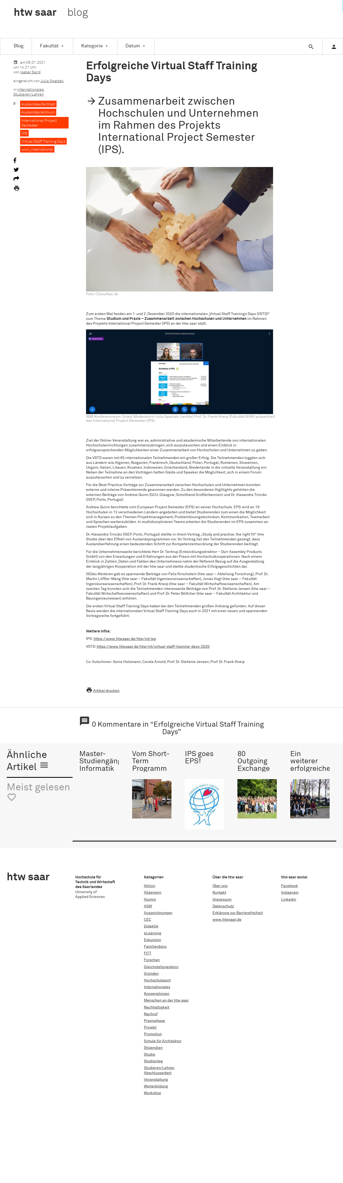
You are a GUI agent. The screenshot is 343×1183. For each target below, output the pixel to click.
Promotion (153, 1034)
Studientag (153, 1061)
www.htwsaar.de (226, 920)
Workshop (152, 1093)
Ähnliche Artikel (28, 761)
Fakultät (49, 46)
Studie (149, 1054)
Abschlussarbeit (158, 1073)
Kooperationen (156, 994)
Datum (132, 46)
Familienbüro (155, 947)
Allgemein (152, 892)
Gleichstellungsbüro (161, 967)
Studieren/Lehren (28, 94)
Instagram (290, 892)
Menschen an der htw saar (166, 1000)
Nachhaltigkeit (156, 1007)
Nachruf (151, 1014)
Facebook (289, 886)
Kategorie (92, 46)
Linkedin (288, 899)
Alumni (150, 899)
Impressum (222, 899)
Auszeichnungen (158, 913)
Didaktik (151, 926)
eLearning (152, 933)
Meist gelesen (38, 792)
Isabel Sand (30, 72)
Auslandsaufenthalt (38, 104)
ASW (148, 906)
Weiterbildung (156, 1086)
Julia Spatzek (52, 81)
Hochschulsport (157, 980)
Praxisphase (154, 1021)
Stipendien (153, 1048)
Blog (19, 46)
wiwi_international (37, 149)
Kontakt (219, 892)
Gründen (151, 974)
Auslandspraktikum (38, 112)
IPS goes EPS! (199, 757)
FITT (147, 953)
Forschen (152, 960)
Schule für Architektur (162, 1041)
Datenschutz (223, 906)
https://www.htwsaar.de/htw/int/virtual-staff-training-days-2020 (153, 647)
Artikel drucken (103, 691)
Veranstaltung (156, 1080)
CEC (147, 920)
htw (51, 12)
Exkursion (152, 940)
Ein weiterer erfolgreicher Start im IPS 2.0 (311, 768)
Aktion (149, 886)
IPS (24, 133)
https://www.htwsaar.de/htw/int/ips (125, 639)
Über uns (220, 886)
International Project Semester (39, 123)
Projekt (150, 1027)
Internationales (30, 90)
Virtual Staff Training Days (43, 141)
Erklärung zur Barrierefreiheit (237, 913)
